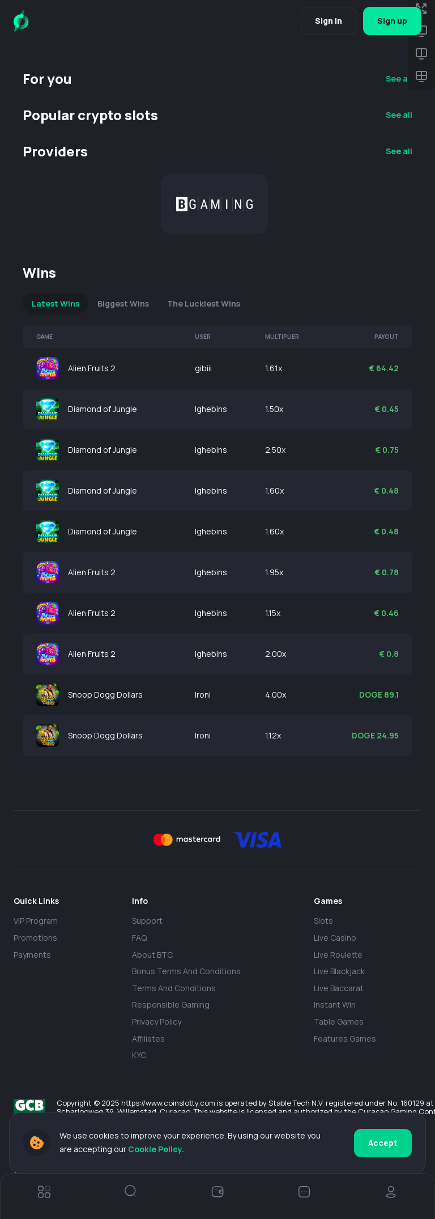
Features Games (345, 1038)
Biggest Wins (123, 303)
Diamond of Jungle (102, 408)
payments (32, 954)
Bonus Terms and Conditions (186, 971)
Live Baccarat (339, 988)
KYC (139, 1055)
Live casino (335, 937)
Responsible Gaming (171, 1004)
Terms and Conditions (174, 988)
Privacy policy (156, 1021)
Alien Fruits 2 (92, 368)
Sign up (392, 20)
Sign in (328, 20)
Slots (323, 920)
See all (399, 78)
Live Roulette (338, 954)
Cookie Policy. (156, 1149)
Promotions (35, 937)
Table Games (339, 1021)
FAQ (139, 937)
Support (147, 920)
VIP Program (36, 920)
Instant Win (335, 1004)
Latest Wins (55, 303)
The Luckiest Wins (203, 303)
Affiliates (148, 1038)
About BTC (152, 954)
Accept (383, 1142)
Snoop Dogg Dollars (105, 694)
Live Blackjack (339, 971)
